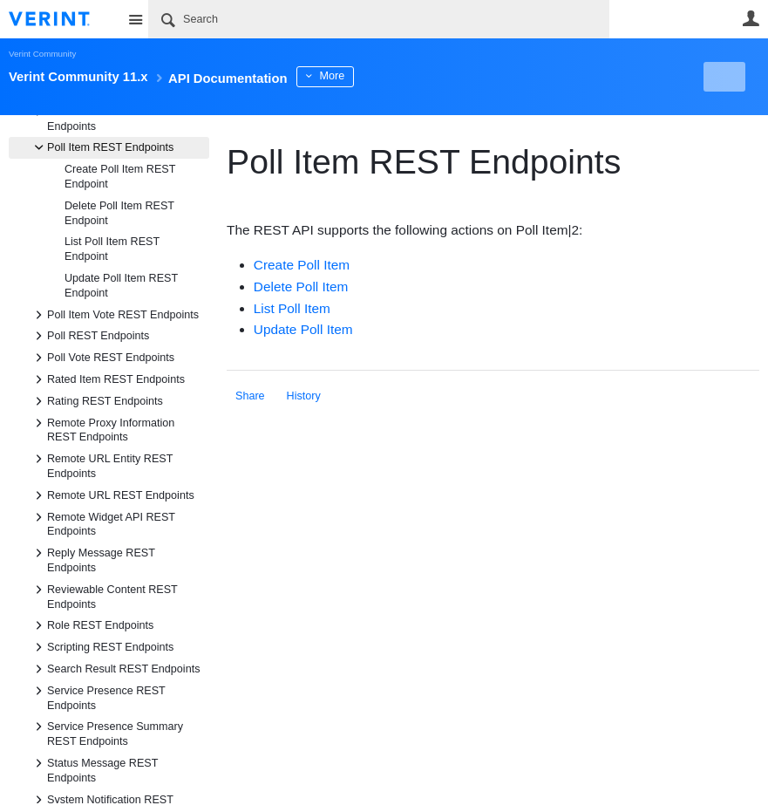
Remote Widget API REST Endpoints (102, 523)
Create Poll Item (302, 264)
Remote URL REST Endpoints (112, 495)
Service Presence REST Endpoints (98, 697)
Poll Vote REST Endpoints (102, 357)
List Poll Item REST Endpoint (112, 249)
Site (135, 19)
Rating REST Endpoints (96, 401)
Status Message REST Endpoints (94, 769)
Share (250, 396)
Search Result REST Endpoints (115, 669)
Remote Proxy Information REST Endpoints (102, 429)
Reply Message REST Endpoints (92, 559)
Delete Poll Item (301, 286)
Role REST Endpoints (91, 625)
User (750, 18)
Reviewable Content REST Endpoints (104, 596)
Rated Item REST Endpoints (107, 379)
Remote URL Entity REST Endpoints (101, 465)
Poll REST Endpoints (89, 336)
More (391, 76)
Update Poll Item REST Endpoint (121, 285)
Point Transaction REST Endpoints (97, 118)
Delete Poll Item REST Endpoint (119, 213)
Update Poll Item (303, 329)
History (304, 396)
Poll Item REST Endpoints (101, 147)
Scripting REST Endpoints (101, 647)
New (720, 77)
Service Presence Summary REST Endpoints (106, 732)
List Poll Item (292, 308)
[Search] (378, 19)
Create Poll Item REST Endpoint (120, 176)
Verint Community (42, 53)
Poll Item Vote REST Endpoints (114, 315)
